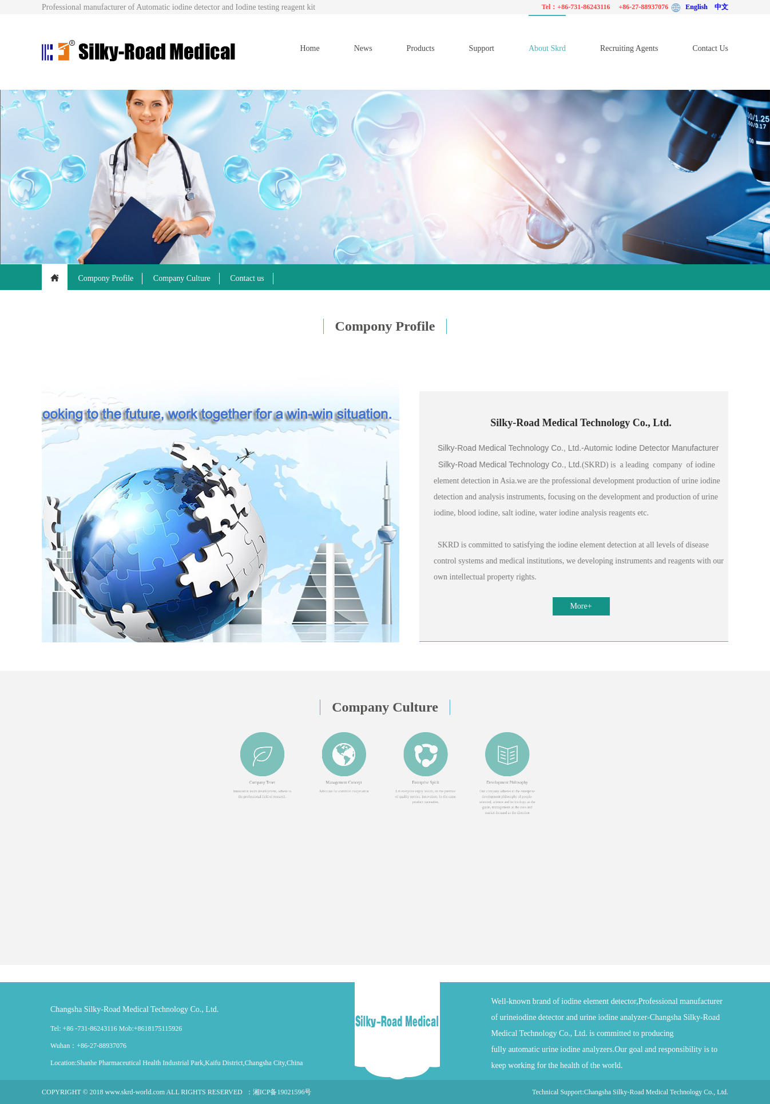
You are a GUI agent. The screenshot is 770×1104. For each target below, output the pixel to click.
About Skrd (547, 48)
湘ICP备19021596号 (282, 1092)
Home (309, 48)
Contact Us (710, 48)
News (363, 48)
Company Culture (182, 278)
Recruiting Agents (629, 48)
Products (421, 48)
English (700, 7)
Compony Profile (106, 278)
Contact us (247, 278)
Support (481, 48)
